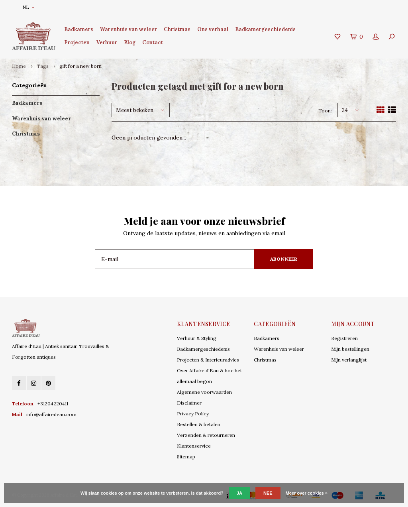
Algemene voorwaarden (204, 392)
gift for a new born (80, 66)
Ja (239, 493)
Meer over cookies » (307, 493)
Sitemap (186, 457)
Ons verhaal (212, 29)
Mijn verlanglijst (349, 360)
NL (28, 7)
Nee (268, 493)
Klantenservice (194, 446)
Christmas (177, 29)
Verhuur (106, 42)
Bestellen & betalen (198, 424)
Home (19, 66)
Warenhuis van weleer (128, 29)
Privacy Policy (193, 414)
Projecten (77, 42)
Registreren (344, 338)
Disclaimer (189, 403)
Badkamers (78, 29)
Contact (152, 42)
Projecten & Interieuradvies (208, 360)
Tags (43, 66)
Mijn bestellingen (350, 349)
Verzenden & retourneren (206, 435)
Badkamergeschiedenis (265, 29)
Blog (129, 42)
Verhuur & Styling (196, 338)
